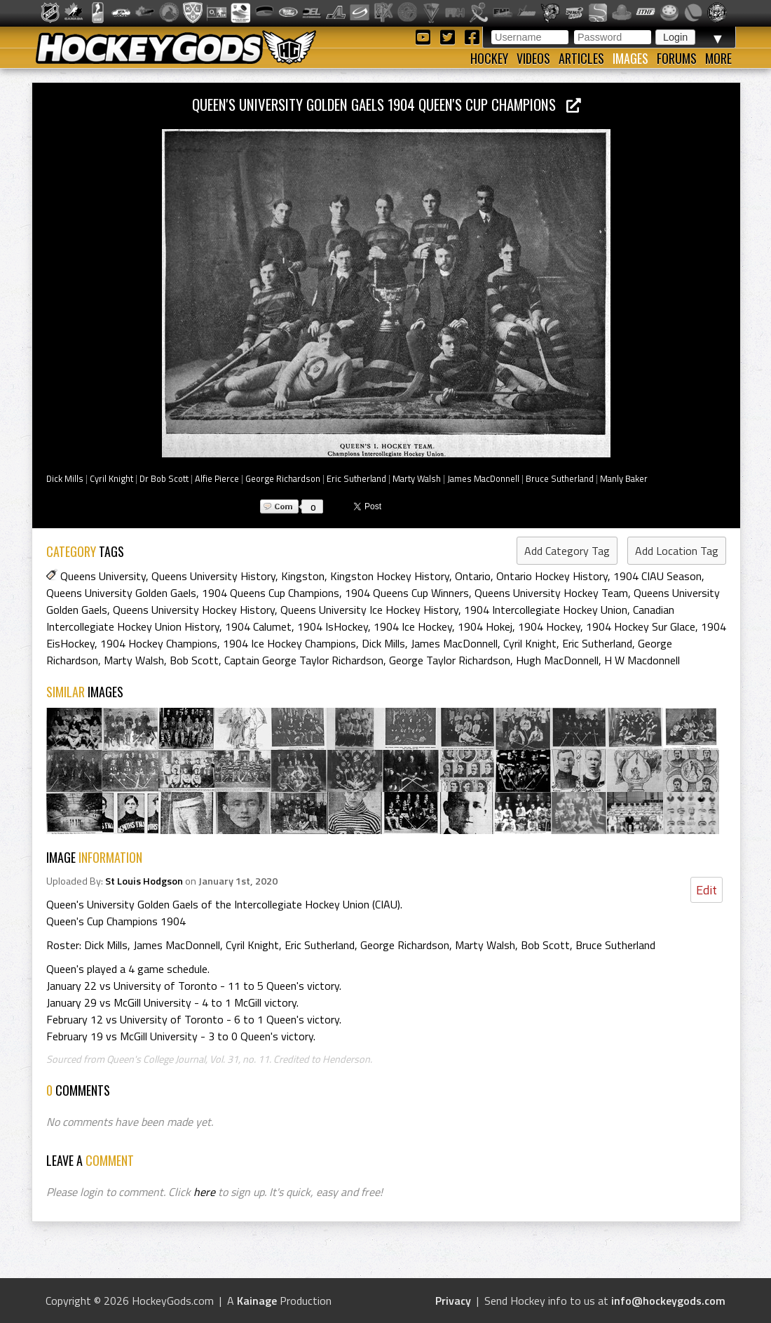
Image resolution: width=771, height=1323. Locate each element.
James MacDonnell (483, 478)
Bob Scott (194, 660)
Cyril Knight (111, 478)
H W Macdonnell (642, 660)
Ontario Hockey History (552, 576)
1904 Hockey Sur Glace (640, 626)
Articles (581, 58)
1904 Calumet (258, 626)
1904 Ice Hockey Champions (289, 643)
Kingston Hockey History (389, 576)
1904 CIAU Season (657, 576)
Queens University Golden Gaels (121, 592)
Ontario (473, 576)
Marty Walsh (417, 478)
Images (630, 58)
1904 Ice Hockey (413, 626)
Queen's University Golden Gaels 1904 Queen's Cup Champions (386, 104)
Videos (533, 58)
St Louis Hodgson (144, 881)
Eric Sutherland (356, 478)
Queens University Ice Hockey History (369, 609)
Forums (677, 58)
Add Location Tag (676, 550)
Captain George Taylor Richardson (303, 660)
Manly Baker (624, 478)
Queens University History (213, 576)
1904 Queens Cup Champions (270, 592)
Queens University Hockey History (194, 609)
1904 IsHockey (332, 626)
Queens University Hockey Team (551, 592)
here (204, 1191)
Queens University (103, 576)
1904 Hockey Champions (158, 643)
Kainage (257, 1300)
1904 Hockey (549, 626)
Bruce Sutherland (560, 478)
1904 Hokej (485, 626)
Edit (706, 889)
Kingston (303, 576)
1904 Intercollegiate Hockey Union (545, 609)
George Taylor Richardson (449, 660)
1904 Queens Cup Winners (407, 592)
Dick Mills (64, 478)
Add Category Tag (567, 550)
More (718, 58)
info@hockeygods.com (668, 1300)
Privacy (453, 1300)
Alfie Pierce (217, 478)
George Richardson (282, 478)
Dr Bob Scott (164, 478)
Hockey (489, 58)
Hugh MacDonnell (557, 660)
